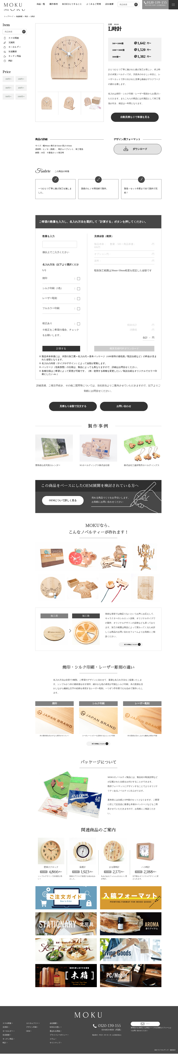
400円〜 (21, 88)
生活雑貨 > (7, 1042)
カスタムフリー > (33, 1030)
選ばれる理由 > (56, 1038)
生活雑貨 (10, 52)
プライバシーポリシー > (59, 1042)
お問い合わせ (123, 406)
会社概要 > (54, 1030)
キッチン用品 (12, 56)
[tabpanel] (70, 58)
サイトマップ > (56, 1050)
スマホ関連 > (8, 1030)
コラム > (53, 1046)
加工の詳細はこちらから (133, 645)
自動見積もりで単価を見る (134, 117)
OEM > (28, 1038)
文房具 (9, 43)
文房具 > (6, 1034)
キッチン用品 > (8, 1046)
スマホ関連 (11, 38)
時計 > (5, 1050)
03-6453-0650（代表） (112, 1037)
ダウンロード (135, 148)
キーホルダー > (8, 1038)
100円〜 (8, 79)
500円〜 (8, 96)
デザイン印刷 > (32, 1034)
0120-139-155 (107, 1032)
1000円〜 (21, 96)
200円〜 (21, 79)
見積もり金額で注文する (73, 406)
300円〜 (8, 88)
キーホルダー (12, 47)
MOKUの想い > (56, 1034)
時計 (8, 61)
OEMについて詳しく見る (63, 500)
